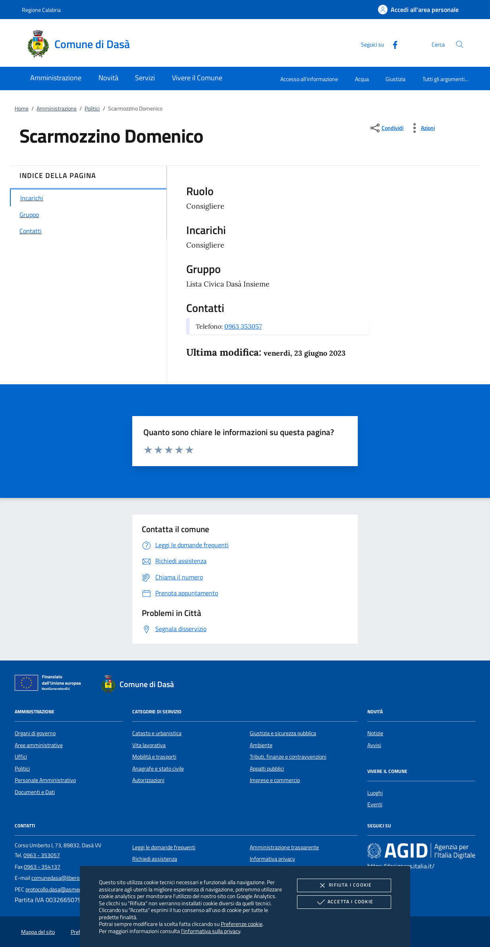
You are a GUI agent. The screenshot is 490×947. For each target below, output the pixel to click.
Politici (92, 108)
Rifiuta (344, 885)
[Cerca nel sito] (459, 44)
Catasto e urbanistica (156, 733)
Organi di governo (35, 733)
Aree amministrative (39, 745)
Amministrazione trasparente (284, 847)
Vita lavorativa (149, 745)
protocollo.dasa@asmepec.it (58, 889)
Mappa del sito (38, 932)
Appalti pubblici (267, 768)
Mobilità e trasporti (154, 756)
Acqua (362, 79)
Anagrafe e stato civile (158, 768)
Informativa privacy (272, 858)
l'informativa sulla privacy (210, 931)
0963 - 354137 (42, 866)
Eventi (374, 804)
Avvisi (374, 745)
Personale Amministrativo (45, 780)
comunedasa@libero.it (57, 877)
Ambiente (261, 745)
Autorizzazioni (148, 780)
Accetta (344, 902)
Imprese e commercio (275, 780)
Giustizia (395, 79)
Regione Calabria (41, 10)
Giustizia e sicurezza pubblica (283, 733)
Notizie (375, 733)
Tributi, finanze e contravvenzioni (288, 756)
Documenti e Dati (35, 792)
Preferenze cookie (241, 924)
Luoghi (375, 792)
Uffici (21, 756)
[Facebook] (392, 44)
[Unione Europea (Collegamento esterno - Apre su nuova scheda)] (50, 684)
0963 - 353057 (41, 855)
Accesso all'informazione (309, 79)
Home (22, 108)
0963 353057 (243, 326)
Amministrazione (57, 108)
